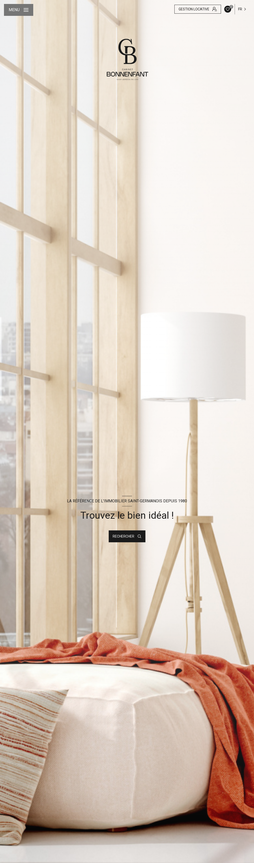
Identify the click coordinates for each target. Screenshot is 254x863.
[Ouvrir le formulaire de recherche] (127, 536)
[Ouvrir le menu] (18, 10)
